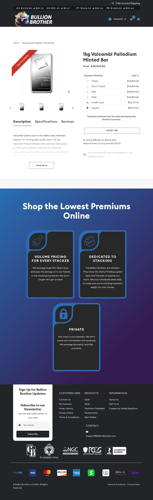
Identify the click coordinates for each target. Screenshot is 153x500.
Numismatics (91, 412)
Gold (87, 399)
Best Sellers (90, 417)
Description (22, 122)
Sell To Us (114, 404)
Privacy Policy (66, 412)
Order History (66, 408)
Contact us (65, 399)
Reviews (67, 122)
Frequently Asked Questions (123, 408)
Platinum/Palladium (95, 408)
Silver (87, 404)
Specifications (46, 122)
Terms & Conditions (69, 417)
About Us (114, 399)
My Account (65, 404)
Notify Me (112, 130)
